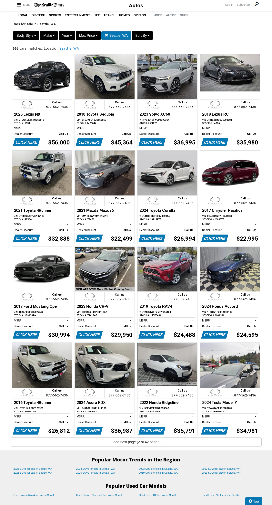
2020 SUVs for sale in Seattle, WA (95, 472)
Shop (184, 15)
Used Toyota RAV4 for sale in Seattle (34, 495)
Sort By (142, 35)
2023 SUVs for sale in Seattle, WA (158, 468)
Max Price (88, 35)
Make (49, 35)
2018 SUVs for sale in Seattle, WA (221, 472)
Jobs (158, 15)
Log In (229, 4)
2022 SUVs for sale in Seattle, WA (221, 468)
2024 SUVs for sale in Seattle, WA (95, 468)
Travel (109, 15)
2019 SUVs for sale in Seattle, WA (158, 472)
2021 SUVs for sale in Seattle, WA (33, 472)
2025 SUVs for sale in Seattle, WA (33, 468)
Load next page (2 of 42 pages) (135, 442)
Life (97, 15)
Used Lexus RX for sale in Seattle (158, 495)
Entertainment (77, 15)
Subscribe (243, 4)
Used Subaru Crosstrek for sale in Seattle (99, 495)
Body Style (26, 35)
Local (23, 15)
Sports (55, 15)
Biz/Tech (38, 15)
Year (67, 35)
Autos (136, 5)
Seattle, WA (116, 35)
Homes (124, 15)
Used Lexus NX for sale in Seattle (221, 495)
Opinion (140, 15)
